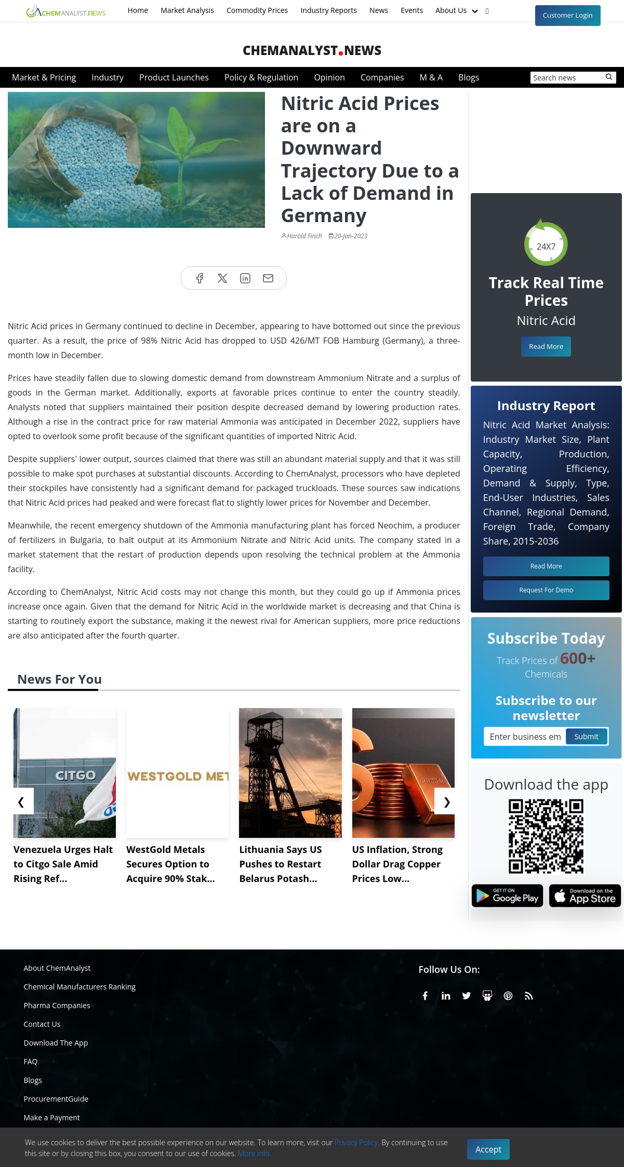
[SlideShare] (487, 994)
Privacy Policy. (357, 1142)
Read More (546, 346)
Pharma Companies (57, 1005)
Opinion (329, 77)
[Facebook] (425, 994)
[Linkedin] (446, 994)
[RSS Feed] (529, 994)
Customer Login (568, 15)
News (378, 10)
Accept (488, 1149)
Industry (107, 77)
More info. (254, 1153)
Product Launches (174, 77)
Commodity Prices (257, 10)
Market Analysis (187, 10)
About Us (457, 11)
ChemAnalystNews (312, 50)
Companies (382, 77)
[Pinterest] (508, 994)
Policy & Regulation (261, 77)
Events (412, 10)
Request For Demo (546, 590)
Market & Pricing (44, 77)
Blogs (468, 77)
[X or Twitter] (466, 994)
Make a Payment (52, 1117)
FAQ (31, 1061)
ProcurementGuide (56, 1099)
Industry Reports (328, 10)
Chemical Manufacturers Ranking (80, 987)
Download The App (56, 1043)
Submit (587, 736)
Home (138, 10)
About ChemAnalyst (57, 968)
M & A (431, 77)
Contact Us (42, 1024)
